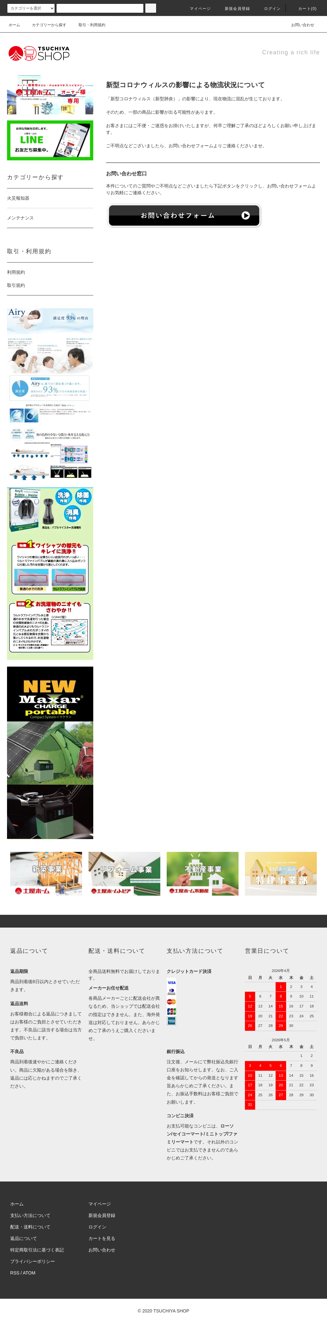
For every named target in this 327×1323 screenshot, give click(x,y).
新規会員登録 (233, 8)
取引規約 (16, 285)
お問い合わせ (299, 25)
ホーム (14, 25)
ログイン (268, 8)
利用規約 (16, 272)
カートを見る (101, 1238)
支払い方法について (30, 1215)
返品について (23, 1238)
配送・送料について (30, 1226)
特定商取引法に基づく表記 (37, 1249)
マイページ (196, 8)
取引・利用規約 (88, 25)
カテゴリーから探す (45, 25)
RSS (14, 1272)
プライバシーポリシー (32, 1261)
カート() (304, 8)
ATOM (29, 1272)
